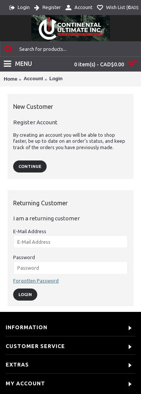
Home (10, 79)
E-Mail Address (29, 231)
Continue (29, 166)
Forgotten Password (36, 280)
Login (55, 78)
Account (33, 78)
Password (24, 257)
